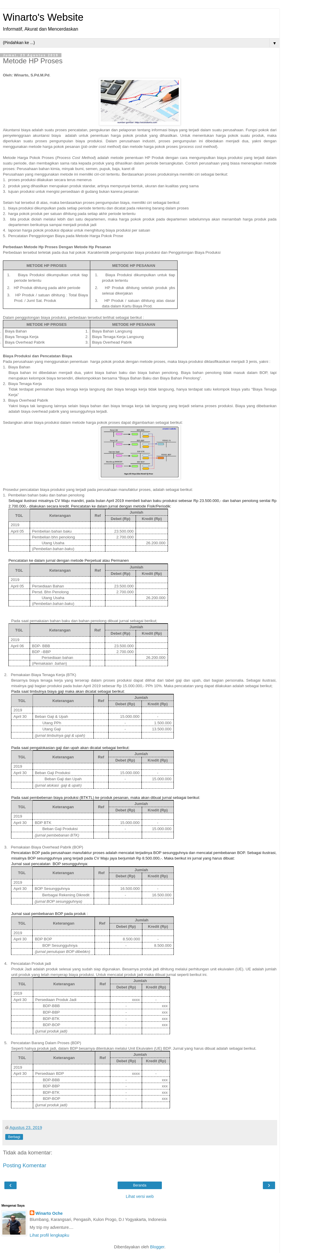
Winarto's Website (43, 17)
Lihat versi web (140, 1196)
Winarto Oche (49, 1213)
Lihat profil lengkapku (49, 1235)
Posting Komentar (24, 1165)
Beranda (139, 1185)
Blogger (157, 1247)
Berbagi (14, 1137)
